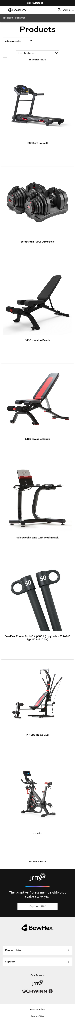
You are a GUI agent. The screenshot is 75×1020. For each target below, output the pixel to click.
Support (10, 961)
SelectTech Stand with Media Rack (37, 537)
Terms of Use (37, 1016)
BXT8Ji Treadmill (37, 143)
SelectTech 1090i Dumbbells (37, 241)
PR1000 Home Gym (37, 735)
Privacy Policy (37, 1009)
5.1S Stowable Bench (37, 439)
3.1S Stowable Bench (37, 340)
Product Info (13, 950)
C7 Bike (37, 833)
